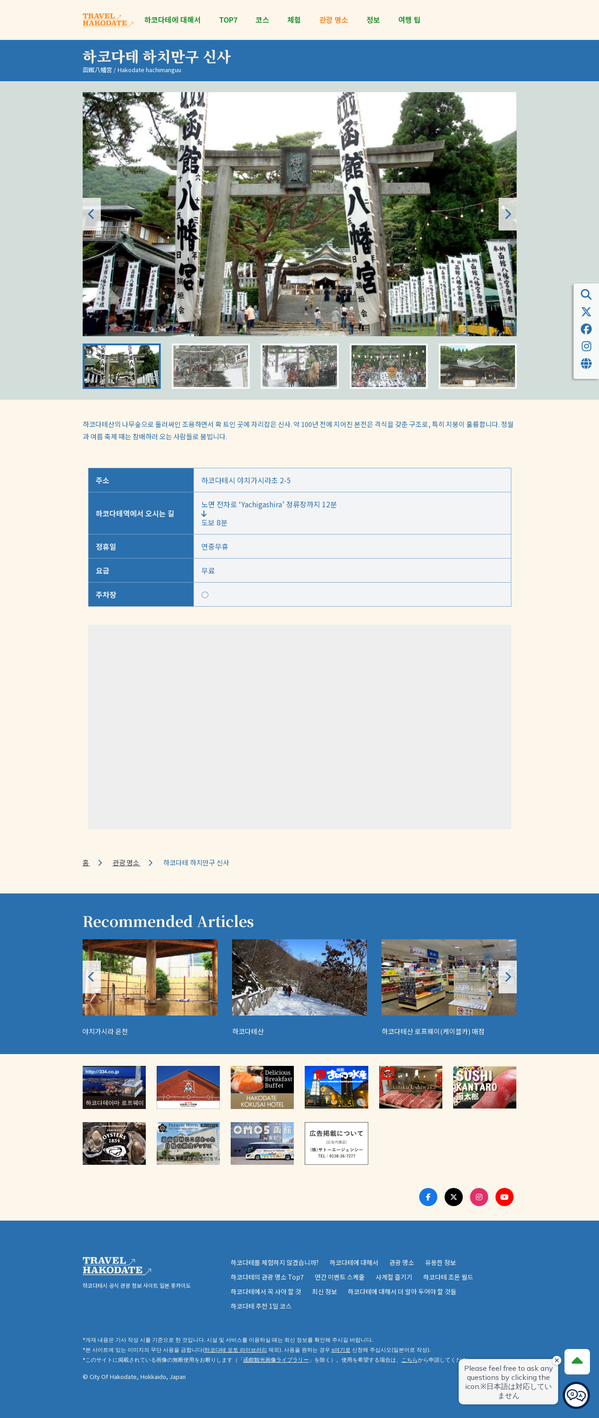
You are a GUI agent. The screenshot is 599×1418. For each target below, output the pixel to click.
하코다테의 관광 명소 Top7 (267, 1276)
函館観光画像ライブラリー (276, 1359)
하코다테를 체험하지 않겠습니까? (275, 1262)
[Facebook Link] (428, 1197)
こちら (409, 1359)
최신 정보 (324, 1291)
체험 (294, 19)
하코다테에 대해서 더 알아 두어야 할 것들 (402, 1291)
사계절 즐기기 (394, 1276)
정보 (373, 19)
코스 (262, 19)
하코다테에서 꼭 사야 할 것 (266, 1291)
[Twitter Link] (454, 1197)
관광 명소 (333, 19)
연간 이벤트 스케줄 (340, 1276)
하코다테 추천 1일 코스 (261, 1305)
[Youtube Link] (504, 1197)
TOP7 (228, 19)
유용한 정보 (440, 1262)
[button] (508, 214)
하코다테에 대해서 (172, 19)
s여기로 (341, 1349)
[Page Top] (577, 1361)
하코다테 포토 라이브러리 (235, 1349)
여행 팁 (409, 19)
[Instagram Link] (479, 1197)
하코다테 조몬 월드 (448, 1276)
